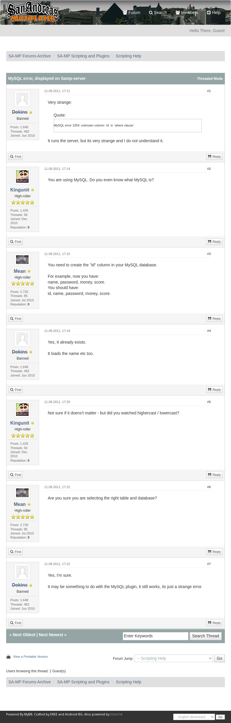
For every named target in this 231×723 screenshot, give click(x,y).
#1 (209, 91)
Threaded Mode (210, 79)
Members (187, 12)
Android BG (74, 714)
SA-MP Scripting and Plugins (83, 56)
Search (158, 12)
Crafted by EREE (45, 714)
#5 (209, 402)
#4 (209, 331)
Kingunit (19, 189)
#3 (209, 254)
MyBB (28, 714)
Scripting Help (128, 56)
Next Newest (51, 634)
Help (213, 12)
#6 (209, 487)
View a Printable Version (30, 656)
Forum (131, 12)
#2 (209, 168)
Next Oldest (24, 634)
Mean (20, 271)
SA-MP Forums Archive (29, 56)
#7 (209, 564)
